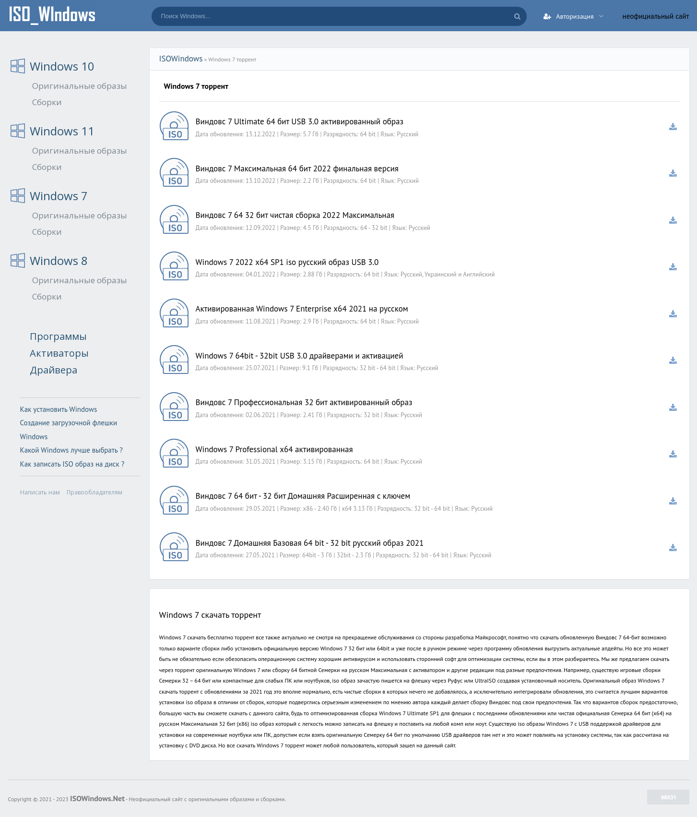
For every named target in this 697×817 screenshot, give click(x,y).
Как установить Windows (58, 409)
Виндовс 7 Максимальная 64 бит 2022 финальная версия (297, 168)
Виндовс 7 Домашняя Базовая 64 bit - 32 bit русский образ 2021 (310, 543)
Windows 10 (62, 66)
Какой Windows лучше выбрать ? (71, 450)
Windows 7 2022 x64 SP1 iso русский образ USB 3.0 (287, 262)
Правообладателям (94, 492)
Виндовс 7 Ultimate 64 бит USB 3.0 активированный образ (300, 121)
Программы (58, 336)
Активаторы (59, 353)
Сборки (47, 102)
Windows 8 (59, 260)
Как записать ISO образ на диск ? (72, 464)
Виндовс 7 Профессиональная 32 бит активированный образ (304, 402)
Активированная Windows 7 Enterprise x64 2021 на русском (302, 308)
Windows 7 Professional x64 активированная (274, 449)
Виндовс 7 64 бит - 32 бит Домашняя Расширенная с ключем (303, 496)
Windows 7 (59, 196)
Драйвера (53, 369)
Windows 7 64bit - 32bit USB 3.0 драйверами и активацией (299, 355)
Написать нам (40, 492)
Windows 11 (62, 131)
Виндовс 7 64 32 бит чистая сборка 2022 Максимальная (295, 215)
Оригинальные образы (79, 85)
